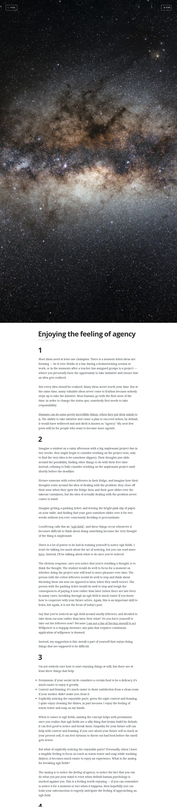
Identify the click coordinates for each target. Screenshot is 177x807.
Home (12, 7)
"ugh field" (77, 526)
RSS (167, 7)
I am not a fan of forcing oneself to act (111, 623)
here (42, 554)
